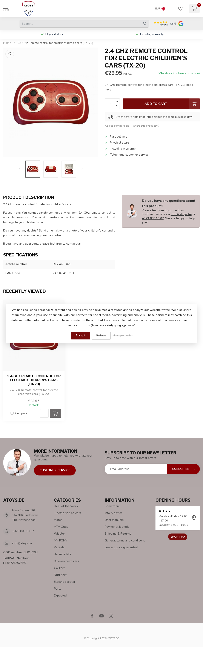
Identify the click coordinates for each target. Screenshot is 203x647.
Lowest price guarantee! (121, 547)
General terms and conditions (125, 540)
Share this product (146, 125)
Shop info (178, 536)
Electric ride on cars (67, 513)
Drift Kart (60, 575)
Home (7, 43)
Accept (80, 335)
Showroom (112, 506)
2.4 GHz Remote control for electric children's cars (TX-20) (55, 43)
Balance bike (63, 554)
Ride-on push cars (66, 561)
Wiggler (59, 534)
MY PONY (60, 540)
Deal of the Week (66, 506)
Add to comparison (117, 125)
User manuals (114, 520)
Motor (58, 520)
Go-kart (59, 568)
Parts (57, 589)
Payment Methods (117, 527)
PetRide (59, 547)
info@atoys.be (181, 214)
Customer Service (55, 470)
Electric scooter (64, 582)
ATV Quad (61, 527)
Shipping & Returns (118, 534)
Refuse (101, 335)
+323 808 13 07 (153, 218)
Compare (21, 413)
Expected (60, 595)
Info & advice (114, 513)
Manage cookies (122, 335)
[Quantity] (44, 413)
